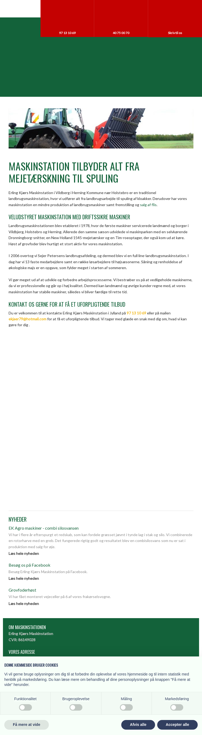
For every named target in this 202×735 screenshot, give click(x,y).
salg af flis (148, 204)
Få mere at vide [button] (26, 724)
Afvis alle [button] (138, 724)
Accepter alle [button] (177, 724)
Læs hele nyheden (24, 553)
